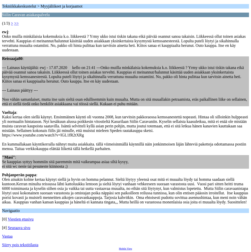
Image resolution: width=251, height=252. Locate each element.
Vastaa (7, 236)
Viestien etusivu (21, 219)
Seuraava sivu (19, 228)
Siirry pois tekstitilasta (20, 245)
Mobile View (125, 248)
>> (16, 23)
